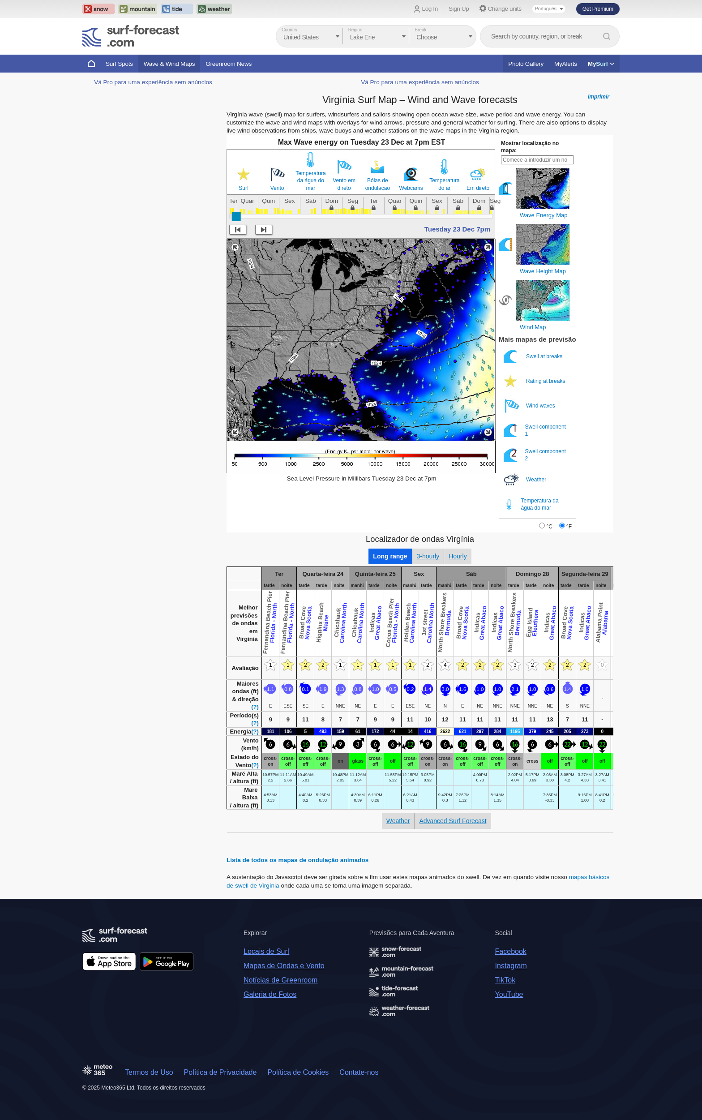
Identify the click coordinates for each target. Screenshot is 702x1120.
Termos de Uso (149, 1072)
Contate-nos (358, 1072)
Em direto (478, 188)
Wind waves (530, 406)
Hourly (458, 556)
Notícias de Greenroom (280, 980)
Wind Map (533, 327)
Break (420, 29)
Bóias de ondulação (377, 184)
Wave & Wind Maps (169, 63)
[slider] (236, 216)
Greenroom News (228, 63)
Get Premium (597, 9)
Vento (277, 188)
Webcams (411, 188)
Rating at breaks (535, 381)
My (601, 64)
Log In (430, 8)
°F (569, 527)
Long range (390, 556)
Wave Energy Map (543, 215)
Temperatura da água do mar (310, 180)
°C (549, 527)
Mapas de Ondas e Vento (284, 966)
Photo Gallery (526, 63)
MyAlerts (565, 63)
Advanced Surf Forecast (452, 820)
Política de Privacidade (220, 1072)
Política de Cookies (298, 1072)
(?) (255, 707)
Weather (526, 480)
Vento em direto (344, 184)
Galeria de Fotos (270, 994)
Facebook (510, 951)
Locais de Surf (266, 951)
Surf (243, 188)
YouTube (509, 994)
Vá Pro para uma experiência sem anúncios (153, 82)
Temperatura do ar (444, 184)
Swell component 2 (535, 455)
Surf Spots (119, 63)
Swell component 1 (535, 430)
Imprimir (598, 97)
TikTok (505, 980)
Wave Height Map (543, 271)
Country (289, 29)
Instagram (511, 966)
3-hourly (428, 556)
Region (355, 29)
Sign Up (459, 8)
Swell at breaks (534, 357)
